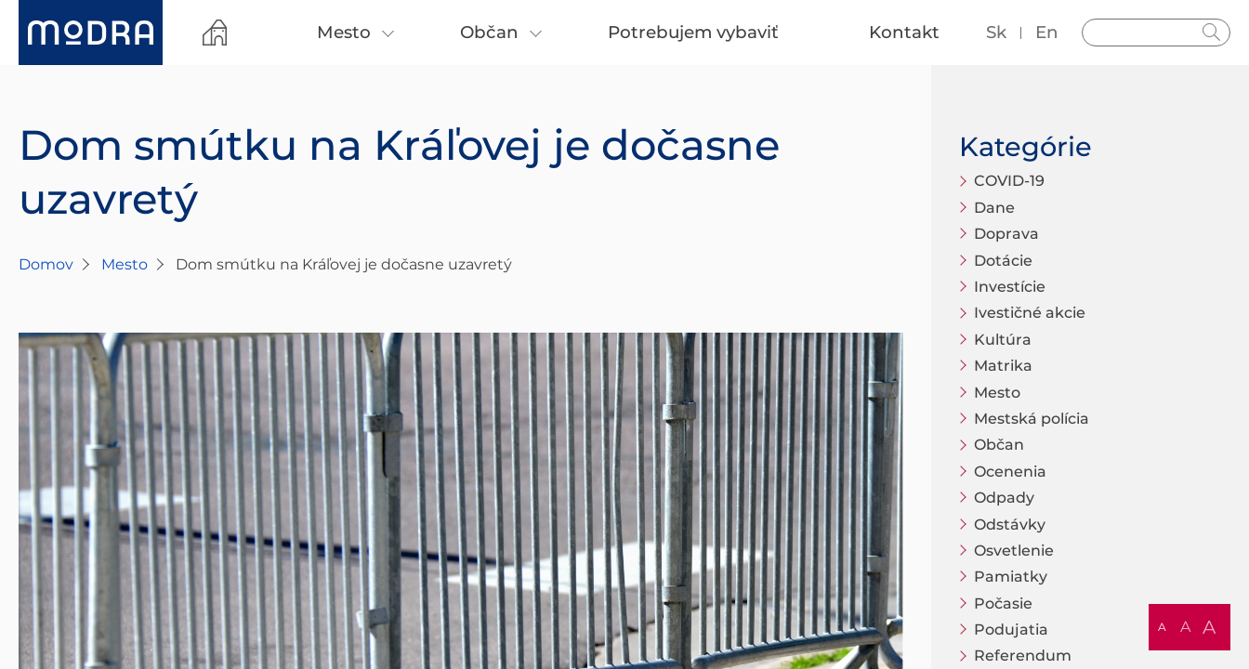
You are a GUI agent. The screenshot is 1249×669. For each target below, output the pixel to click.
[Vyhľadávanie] (1156, 32)
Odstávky (1009, 524)
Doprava (1006, 234)
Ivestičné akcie (1029, 312)
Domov (46, 264)
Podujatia (1011, 629)
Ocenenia (1010, 471)
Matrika (1003, 365)
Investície (1009, 286)
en (1046, 32)
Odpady (1004, 497)
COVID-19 (1009, 181)
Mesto (124, 264)
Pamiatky (1010, 576)
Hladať (1211, 32)
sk (996, 32)
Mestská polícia (1031, 418)
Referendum (1023, 655)
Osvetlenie (1014, 550)
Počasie (1003, 603)
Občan (999, 444)
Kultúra (1003, 339)
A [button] (1162, 627)
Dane (994, 207)
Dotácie (1003, 260)
